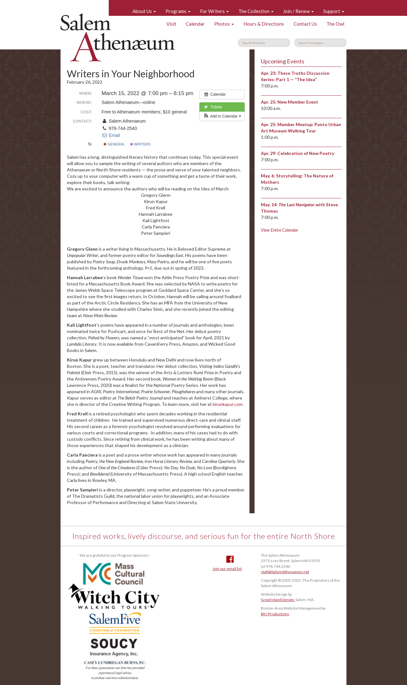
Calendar (195, 24)
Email (111, 135)
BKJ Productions (275, 613)
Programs (178, 11)
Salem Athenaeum (118, 37)
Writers (140, 144)
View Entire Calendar (279, 230)
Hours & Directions (263, 24)
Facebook (230, 559)
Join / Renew (298, 11)
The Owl (335, 24)
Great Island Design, (278, 599)
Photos (224, 24)
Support (333, 11)
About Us (144, 11)
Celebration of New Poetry (305, 153)
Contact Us (305, 24)
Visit (171, 24)
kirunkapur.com (227, 404)
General (114, 144)
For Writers (214, 11)
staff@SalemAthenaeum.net (285, 571)
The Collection (256, 11)
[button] (222, 116)
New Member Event (297, 102)
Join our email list (227, 568)
